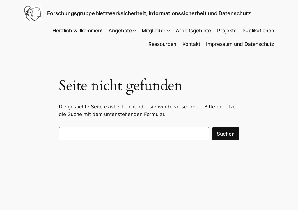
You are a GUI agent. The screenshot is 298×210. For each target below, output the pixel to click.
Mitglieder (154, 31)
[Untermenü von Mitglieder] (168, 30)
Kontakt (191, 44)
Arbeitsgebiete (193, 31)
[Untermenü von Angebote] (134, 30)
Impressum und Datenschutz (240, 44)
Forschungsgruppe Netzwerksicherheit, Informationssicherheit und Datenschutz (149, 13)
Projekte (227, 31)
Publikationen (258, 31)
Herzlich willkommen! (77, 31)
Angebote (120, 31)
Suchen (226, 134)
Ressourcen (162, 44)
